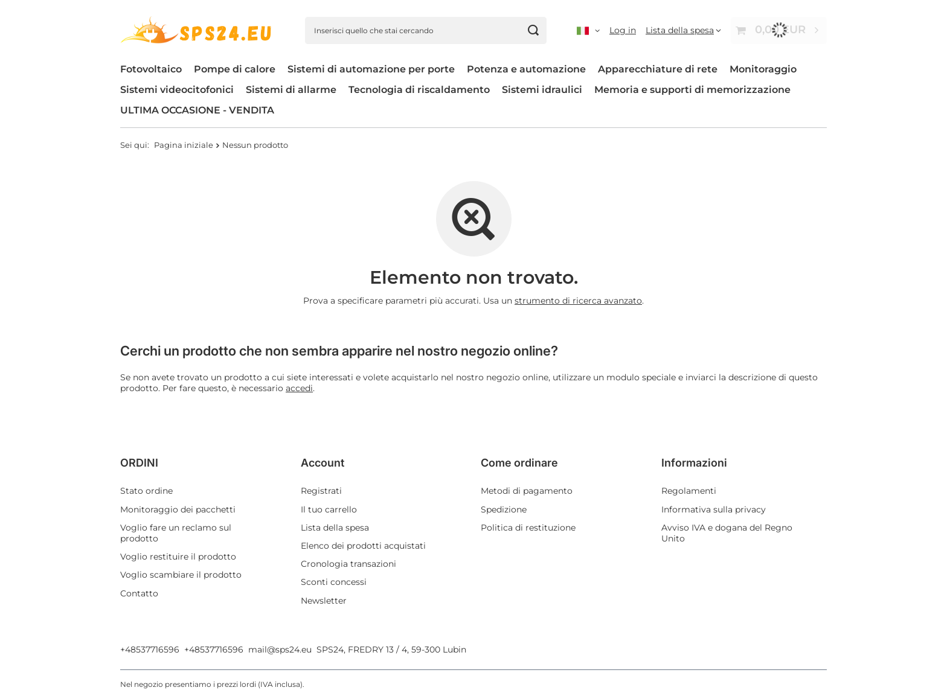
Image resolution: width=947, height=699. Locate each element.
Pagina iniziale (183, 145)
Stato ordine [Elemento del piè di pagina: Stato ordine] (146, 490)
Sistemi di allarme (291, 89)
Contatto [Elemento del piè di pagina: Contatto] (139, 593)
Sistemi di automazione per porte (371, 69)
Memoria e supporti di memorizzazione (692, 89)
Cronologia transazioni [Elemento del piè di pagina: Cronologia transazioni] (348, 563)
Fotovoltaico (151, 69)
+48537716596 (149, 649)
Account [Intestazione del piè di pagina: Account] (322, 462)
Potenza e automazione (526, 69)
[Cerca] (533, 30)
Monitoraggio (763, 69)
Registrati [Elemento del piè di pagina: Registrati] (321, 490)
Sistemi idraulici (542, 89)
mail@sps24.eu (280, 649)
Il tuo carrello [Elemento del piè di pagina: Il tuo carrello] (329, 509)
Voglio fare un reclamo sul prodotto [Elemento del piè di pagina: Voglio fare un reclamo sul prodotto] (175, 533)
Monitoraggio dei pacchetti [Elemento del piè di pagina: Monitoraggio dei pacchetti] (178, 509)
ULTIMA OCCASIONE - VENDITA (197, 110)
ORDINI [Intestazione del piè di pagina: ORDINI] (139, 462)
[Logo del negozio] (197, 30)
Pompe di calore (234, 69)
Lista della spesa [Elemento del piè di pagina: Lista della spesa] (335, 527)
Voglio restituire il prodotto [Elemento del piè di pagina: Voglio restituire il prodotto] (178, 556)
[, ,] (588, 30)
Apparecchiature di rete (657, 69)
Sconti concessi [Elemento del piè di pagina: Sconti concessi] (334, 581)
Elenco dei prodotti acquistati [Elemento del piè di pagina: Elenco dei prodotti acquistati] (363, 545)
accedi (299, 388)
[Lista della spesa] (683, 30)
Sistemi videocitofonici (177, 89)
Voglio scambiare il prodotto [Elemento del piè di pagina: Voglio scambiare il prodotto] (181, 574)
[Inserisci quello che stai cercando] (426, 30)
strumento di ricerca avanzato (578, 300)
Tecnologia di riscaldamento (419, 89)
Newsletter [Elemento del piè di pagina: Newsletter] (324, 600)
